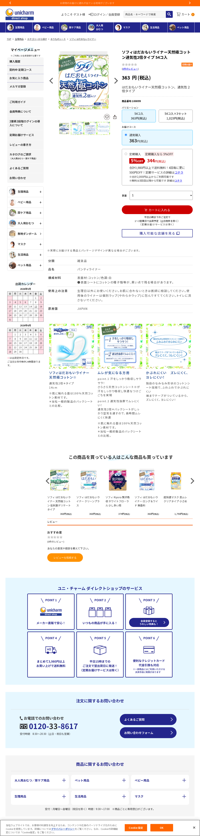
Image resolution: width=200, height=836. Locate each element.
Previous (10, 3)
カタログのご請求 (23, 156)
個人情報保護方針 (102, 821)
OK (161, 829)
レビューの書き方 (20, 145)
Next (189, 3)
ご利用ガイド (17, 102)
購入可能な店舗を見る (157, 233)
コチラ (179, 172)
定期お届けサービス (21, 135)
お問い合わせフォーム (138, 733)
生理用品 (19, 39)
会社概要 (19, 821)
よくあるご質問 (19, 168)
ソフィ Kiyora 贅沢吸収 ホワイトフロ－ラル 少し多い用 (117, 501)
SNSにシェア (114, 117)
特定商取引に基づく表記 (58, 821)
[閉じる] (194, 829)
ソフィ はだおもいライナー (82, 39)
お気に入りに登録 (107, 117)
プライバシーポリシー (63, 830)
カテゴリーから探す (37, 39)
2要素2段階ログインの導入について (24, 123)
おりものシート (58, 39)
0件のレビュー (130, 68)
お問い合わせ (17, 178)
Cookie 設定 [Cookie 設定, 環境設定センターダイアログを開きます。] (136, 829)
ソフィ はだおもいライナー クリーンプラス (88, 501)
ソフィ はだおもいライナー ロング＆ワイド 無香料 (146, 501)
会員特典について (20, 111)
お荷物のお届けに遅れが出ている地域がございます (100, 3)
